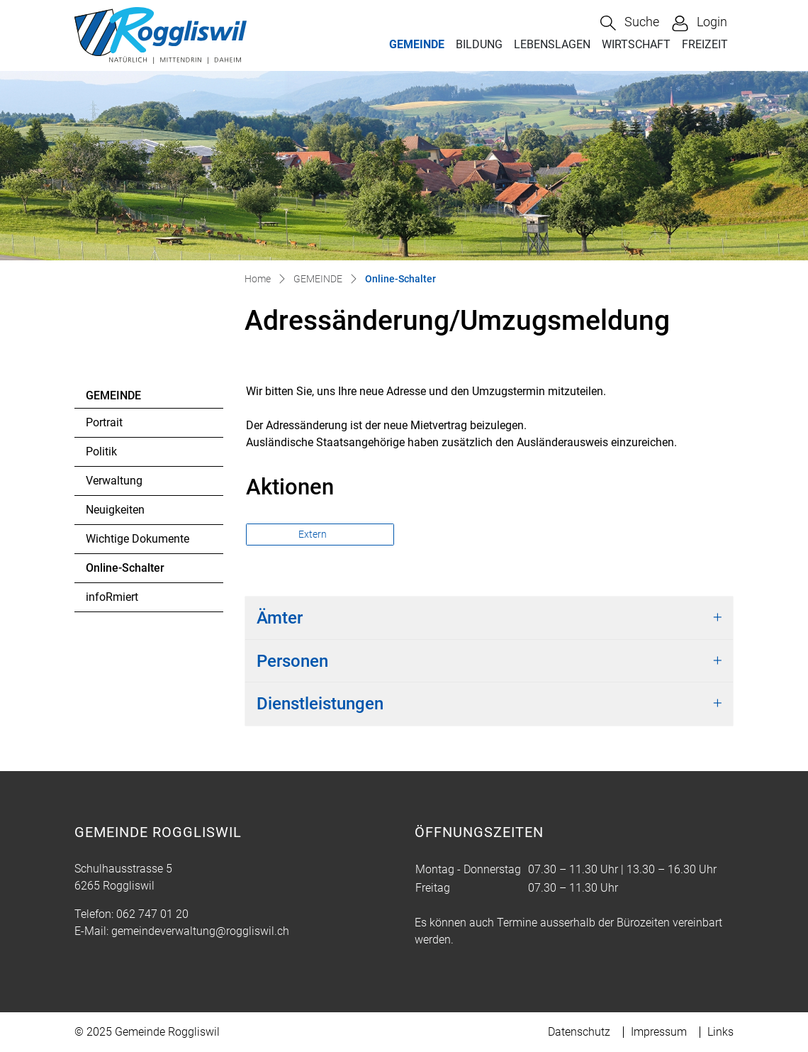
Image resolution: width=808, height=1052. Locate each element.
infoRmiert (112, 597)
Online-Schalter (124, 571)
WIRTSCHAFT (636, 44)
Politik (101, 451)
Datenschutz (579, 1032)
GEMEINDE (416, 44)
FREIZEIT (705, 44)
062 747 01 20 (152, 914)
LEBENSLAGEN (552, 44)
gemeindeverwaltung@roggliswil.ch (200, 931)
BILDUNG (479, 44)
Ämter (280, 618)
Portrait (104, 422)
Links (720, 1032)
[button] (630, 23)
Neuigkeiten (115, 509)
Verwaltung (114, 480)
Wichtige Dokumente (137, 539)
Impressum (659, 1032)
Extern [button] (313, 534)
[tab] (489, 618)
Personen (292, 661)
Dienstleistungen (320, 704)
